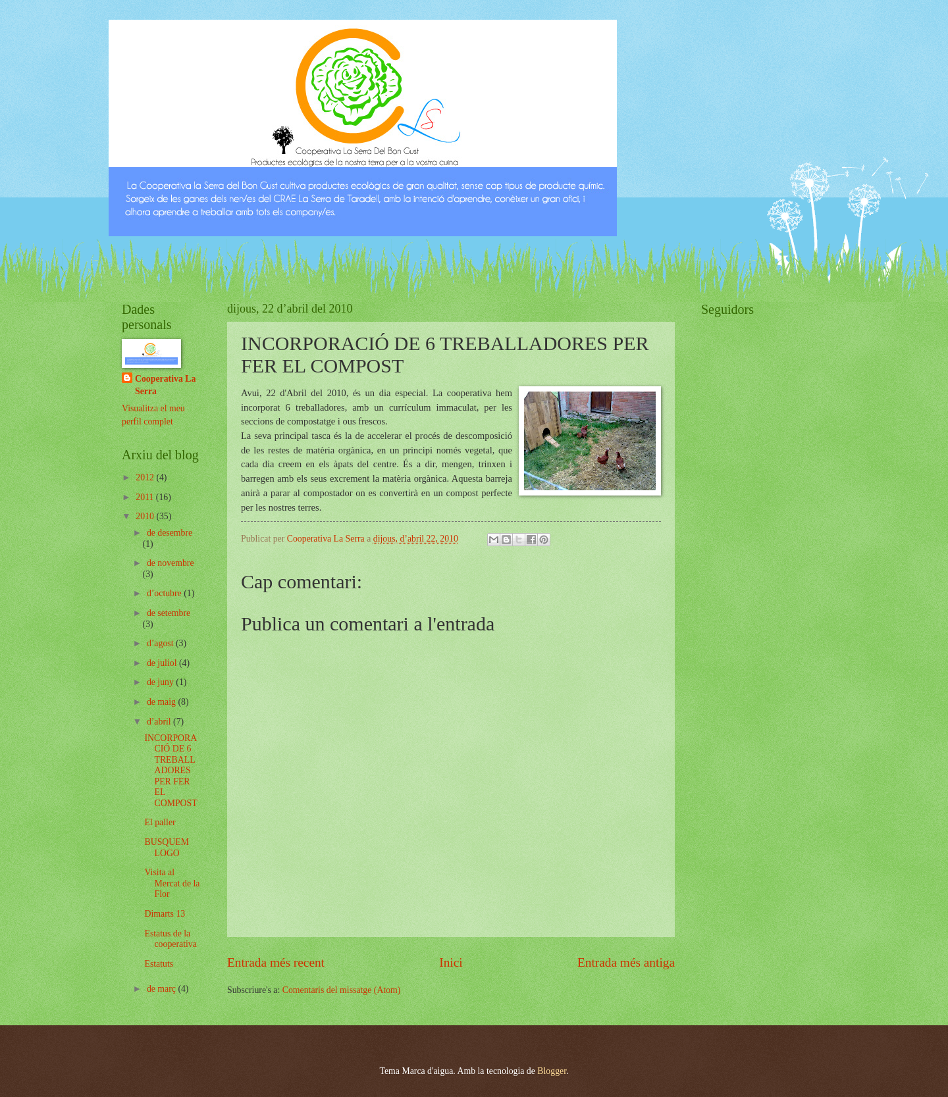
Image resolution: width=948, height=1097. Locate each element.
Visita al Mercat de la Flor (171, 883)
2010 (146, 516)
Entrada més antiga (626, 962)
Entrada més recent (276, 962)
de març (162, 989)
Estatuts (158, 964)
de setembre (168, 613)
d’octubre (165, 593)
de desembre (169, 533)
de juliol (163, 663)
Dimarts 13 (164, 914)
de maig (162, 702)
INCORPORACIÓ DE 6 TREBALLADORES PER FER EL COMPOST (170, 770)
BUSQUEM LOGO (166, 847)
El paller (159, 822)
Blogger (551, 1071)
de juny (161, 682)
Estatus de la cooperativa (170, 939)
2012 (146, 477)
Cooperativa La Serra (165, 385)
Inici (450, 962)
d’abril (160, 722)
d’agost (161, 643)
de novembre (170, 563)
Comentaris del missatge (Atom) (341, 990)
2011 (146, 497)
